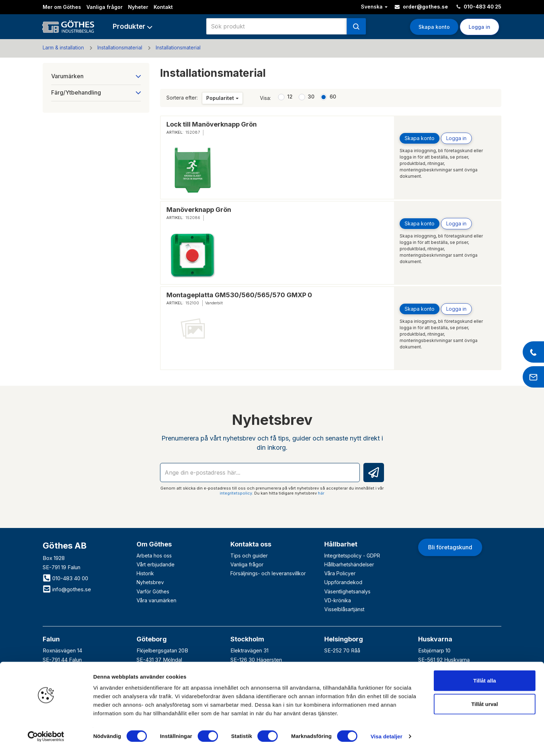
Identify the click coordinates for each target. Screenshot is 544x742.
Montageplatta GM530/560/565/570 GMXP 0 (239, 295)
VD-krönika (337, 600)
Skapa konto (434, 27)
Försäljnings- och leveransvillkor (268, 573)
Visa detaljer (386, 728)
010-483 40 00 (65, 578)
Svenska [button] (374, 7)
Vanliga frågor (104, 7)
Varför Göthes (153, 591)
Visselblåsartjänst (344, 609)
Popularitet (222, 98)
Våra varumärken (156, 600)
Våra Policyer (340, 573)
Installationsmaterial (119, 47)
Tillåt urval (484, 696)
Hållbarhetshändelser (349, 564)
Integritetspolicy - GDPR (352, 556)
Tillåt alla (484, 672)
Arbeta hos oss (154, 556)
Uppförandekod (343, 582)
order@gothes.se (421, 7)
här (321, 493)
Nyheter (138, 7)
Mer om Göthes (62, 7)
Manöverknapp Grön (198, 209)
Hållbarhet (340, 544)
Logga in (479, 27)
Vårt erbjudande (156, 564)
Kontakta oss (250, 544)
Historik (145, 573)
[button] (132, 26)
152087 (193, 132)
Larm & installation (63, 47)
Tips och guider (249, 556)
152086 (193, 217)
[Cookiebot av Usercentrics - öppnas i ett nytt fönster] (46, 728)
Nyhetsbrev (150, 582)
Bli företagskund (450, 547)
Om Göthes (154, 544)
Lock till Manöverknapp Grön (211, 124)
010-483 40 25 (479, 7)
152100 (192, 302)
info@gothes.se (67, 589)
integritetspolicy (236, 493)
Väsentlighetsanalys (347, 591)
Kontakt (163, 7)
